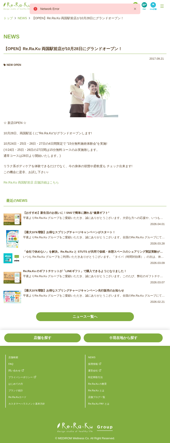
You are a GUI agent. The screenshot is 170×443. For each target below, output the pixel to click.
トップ (8, 18)
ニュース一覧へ (85, 316)
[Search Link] (144, 6)
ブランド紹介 (15, 390)
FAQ (10, 364)
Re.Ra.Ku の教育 (97, 383)
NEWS (22, 18)
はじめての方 (15, 383)
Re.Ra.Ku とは (96, 390)
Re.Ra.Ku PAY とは (98, 403)
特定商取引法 (95, 377)
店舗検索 (13, 357)
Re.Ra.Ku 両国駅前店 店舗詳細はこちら (31, 182)
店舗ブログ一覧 (96, 397)
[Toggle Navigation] (162, 6)
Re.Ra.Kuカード (17, 397)
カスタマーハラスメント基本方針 (26, 403)
